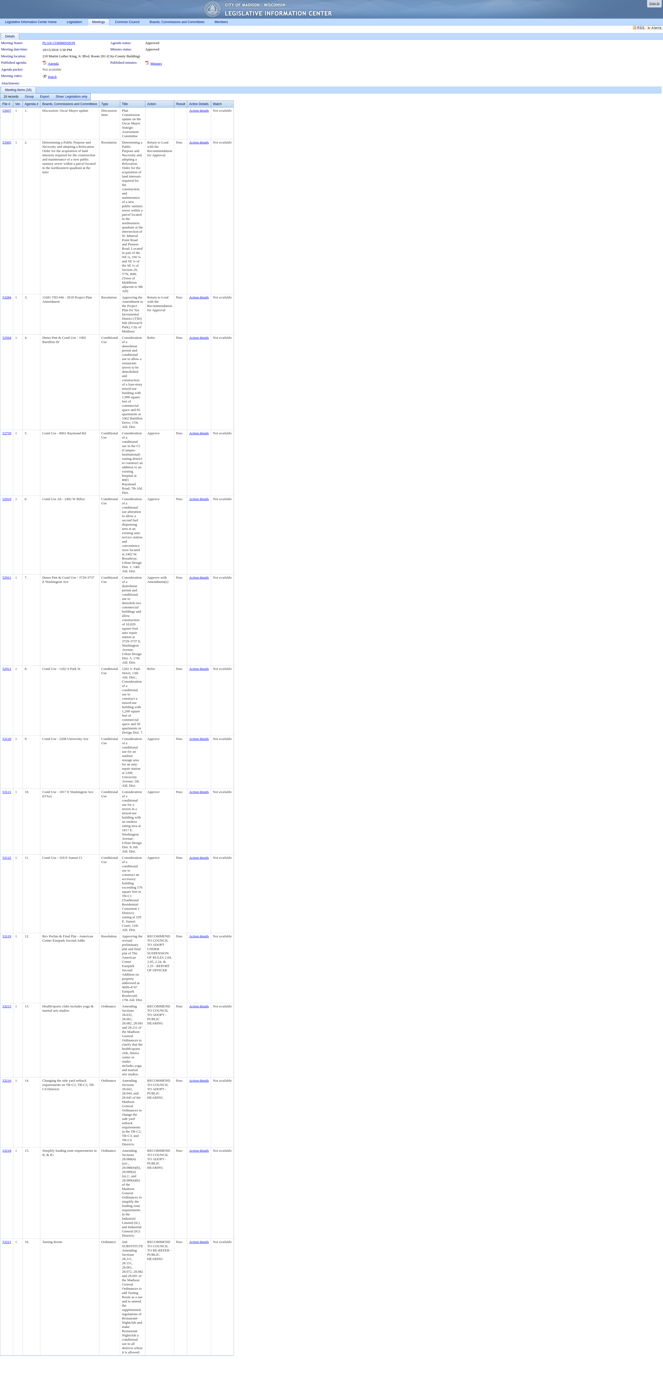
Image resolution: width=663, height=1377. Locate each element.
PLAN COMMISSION (58, 43)
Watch (52, 77)
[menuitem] (11, 97)
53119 (6, 936)
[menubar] (45, 96)
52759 (6, 433)
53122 (6, 858)
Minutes (156, 64)
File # (6, 104)
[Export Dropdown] (45, 97)
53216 (6, 1080)
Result (180, 104)
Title (125, 104)
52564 (6, 338)
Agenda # (31, 104)
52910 (6, 499)
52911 (6, 577)
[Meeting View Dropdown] (71, 97)
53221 (6, 1242)
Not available (51, 69)
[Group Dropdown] (29, 97)
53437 (6, 110)
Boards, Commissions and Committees (69, 104)
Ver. (18, 104)
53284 (6, 297)
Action (151, 104)
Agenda (53, 64)
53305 (6, 142)
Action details (199, 110)
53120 (6, 739)
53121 (6, 792)
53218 (6, 1151)
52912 (6, 669)
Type (104, 104)
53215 (6, 1006)
